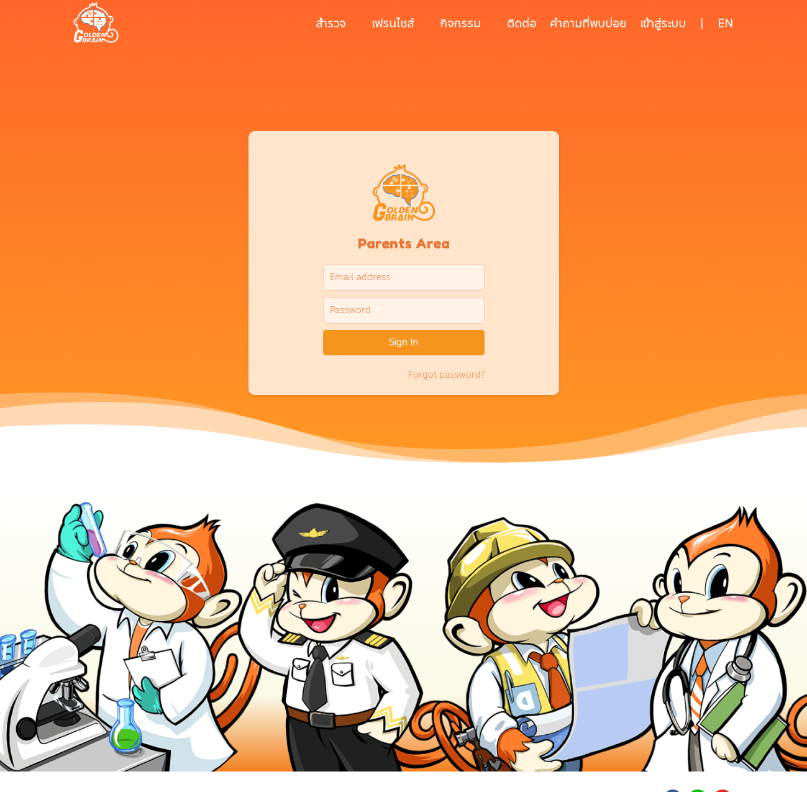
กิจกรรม (460, 23)
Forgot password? (446, 374)
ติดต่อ (521, 23)
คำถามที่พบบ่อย (588, 23)
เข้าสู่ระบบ (663, 23)
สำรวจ (330, 23)
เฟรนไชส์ (393, 23)
